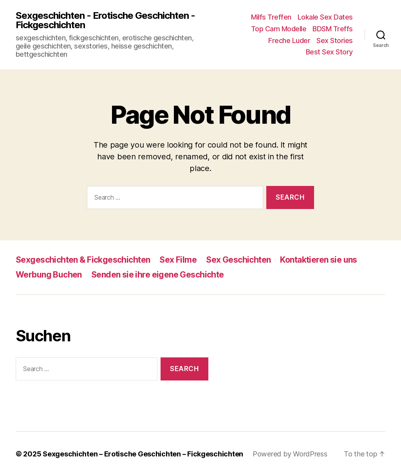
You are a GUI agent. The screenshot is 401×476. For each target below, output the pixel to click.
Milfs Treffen (271, 17)
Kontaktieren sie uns (318, 260)
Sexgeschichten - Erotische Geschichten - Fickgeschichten (105, 20)
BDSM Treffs (332, 29)
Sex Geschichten (238, 260)
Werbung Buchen (49, 274)
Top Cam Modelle (279, 29)
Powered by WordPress (290, 454)
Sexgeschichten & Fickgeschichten (83, 260)
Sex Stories (334, 40)
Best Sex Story (329, 52)
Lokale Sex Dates (325, 17)
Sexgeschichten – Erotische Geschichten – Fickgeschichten (143, 454)
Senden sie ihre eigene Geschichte (157, 274)
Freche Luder (289, 40)
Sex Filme (178, 260)
